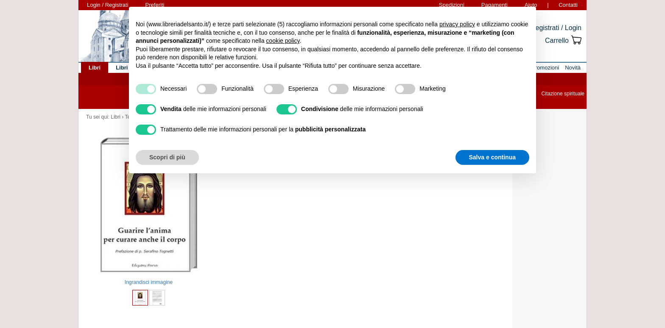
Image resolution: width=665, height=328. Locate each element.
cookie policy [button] (282, 40)
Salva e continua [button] (492, 157)
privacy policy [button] (457, 24)
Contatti (568, 5)
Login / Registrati (108, 5)
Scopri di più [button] (167, 157)
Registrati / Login (556, 27)
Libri (115, 117)
